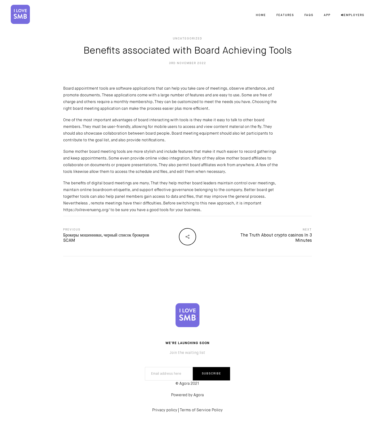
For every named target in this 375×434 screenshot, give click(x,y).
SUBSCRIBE (211, 373)
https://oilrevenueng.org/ (86, 210)
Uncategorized (187, 38)
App (327, 15)
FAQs (308, 15)
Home (261, 15)
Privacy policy (164, 410)
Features (285, 15)
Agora (198, 395)
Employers (352, 15)
